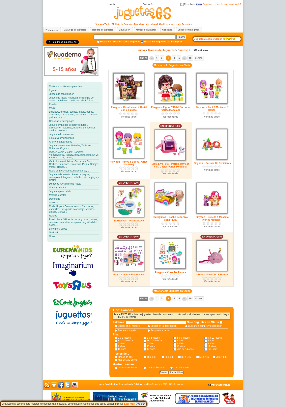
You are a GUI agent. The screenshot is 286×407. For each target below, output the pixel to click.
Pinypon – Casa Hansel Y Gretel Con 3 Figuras (129, 108)
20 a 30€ (169, 357)
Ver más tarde (129, 116)
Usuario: (125, 4)
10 (190, 58)
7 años (180, 343)
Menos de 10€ (125, 357)
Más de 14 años (185, 349)
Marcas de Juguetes (161, 50)
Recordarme (188, 4)
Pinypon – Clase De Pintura (170, 272)
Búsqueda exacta (160, 330)
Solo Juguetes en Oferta (203, 322)
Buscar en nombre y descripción (205, 326)
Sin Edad (212, 349)
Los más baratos (155, 367)
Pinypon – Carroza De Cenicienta (212, 163)
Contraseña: (162, 4)
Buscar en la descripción (164, 326)
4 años (211, 340)
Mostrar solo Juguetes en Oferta (172, 65)
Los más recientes (127, 367)
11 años (181, 346)
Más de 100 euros (127, 359)
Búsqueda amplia (127, 330)
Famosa (183, 50)
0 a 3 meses (124, 337)
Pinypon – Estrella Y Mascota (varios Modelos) (212, 218)
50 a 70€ (204, 357)
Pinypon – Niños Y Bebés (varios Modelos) (129, 163)
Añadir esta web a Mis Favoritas (175, 24)
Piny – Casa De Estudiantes (129, 274)
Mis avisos (151, 24)
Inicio (141, 50)
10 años (151, 346)
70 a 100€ (221, 357)
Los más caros (181, 367)
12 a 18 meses (125, 340)
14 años (151, 349)
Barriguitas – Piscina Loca (129, 220)
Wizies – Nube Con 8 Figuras (212, 274)
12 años (212, 346)
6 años (150, 343)
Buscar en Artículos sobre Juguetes (120, 41)
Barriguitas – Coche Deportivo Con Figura (170, 218)
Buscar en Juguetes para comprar (162, 41)
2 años (180, 340)
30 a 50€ (186, 357)
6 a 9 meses (183, 337)
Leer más (129, 403)
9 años (121, 346)
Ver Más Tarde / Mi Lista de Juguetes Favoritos (120, 24)
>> (184, 58)
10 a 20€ (151, 357)
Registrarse (208, 4)
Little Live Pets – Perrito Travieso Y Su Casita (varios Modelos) (170, 165)
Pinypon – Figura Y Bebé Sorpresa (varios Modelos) (170, 108)
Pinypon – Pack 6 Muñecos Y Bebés (212, 108)
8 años (211, 343)
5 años (121, 343)
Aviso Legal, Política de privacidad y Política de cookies (125, 384)
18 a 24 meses (154, 340)
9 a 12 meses (215, 337)
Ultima (198, 58)
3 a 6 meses (153, 337)
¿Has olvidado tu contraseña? (228, 4)
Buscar (181, 37)
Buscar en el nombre (129, 326)
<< (152, 58)
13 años (122, 349)
